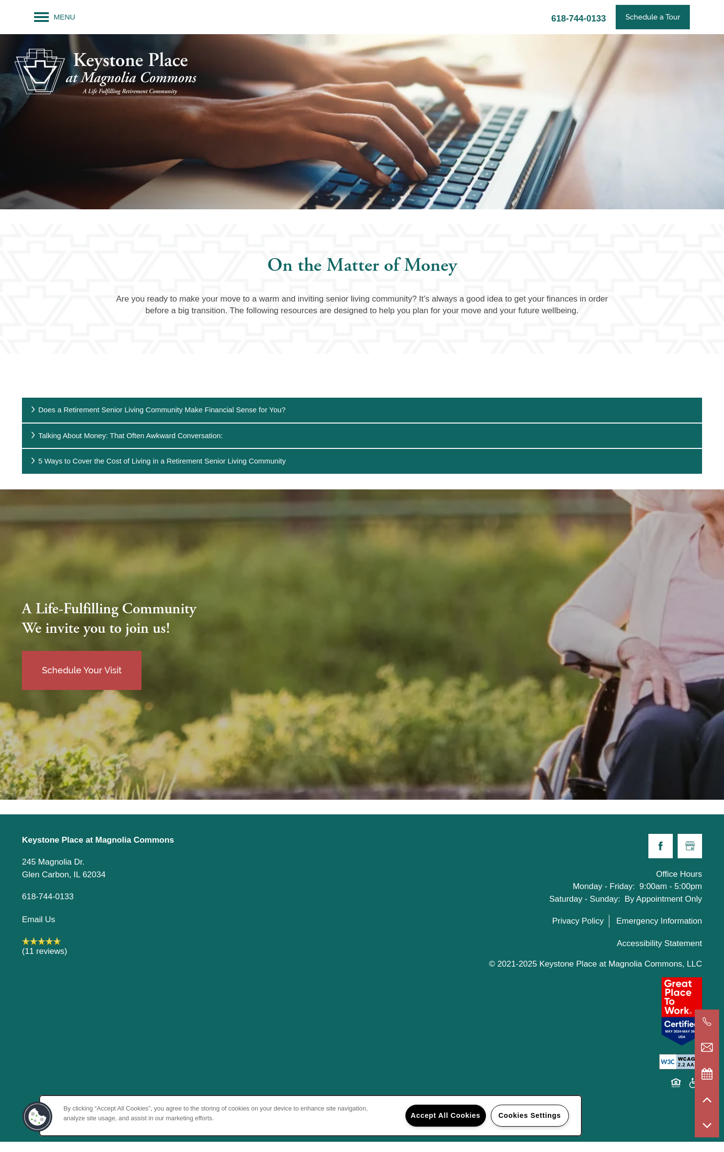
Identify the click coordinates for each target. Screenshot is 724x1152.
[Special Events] (707, 1073)
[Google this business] (690, 846)
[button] (653, 17)
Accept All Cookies (446, 1115)
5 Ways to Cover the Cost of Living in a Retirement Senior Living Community (157, 461)
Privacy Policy (578, 921)
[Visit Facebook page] (660, 846)
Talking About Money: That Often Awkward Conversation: (126, 435)
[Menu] (54, 17)
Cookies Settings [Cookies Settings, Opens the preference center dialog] (529, 1115)
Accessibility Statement (659, 943)
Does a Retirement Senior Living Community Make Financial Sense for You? (157, 409)
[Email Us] (707, 1047)
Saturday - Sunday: (585, 899)
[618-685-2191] (707, 1022)
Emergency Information (659, 921)
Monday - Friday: (604, 886)
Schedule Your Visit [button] (81, 670)
